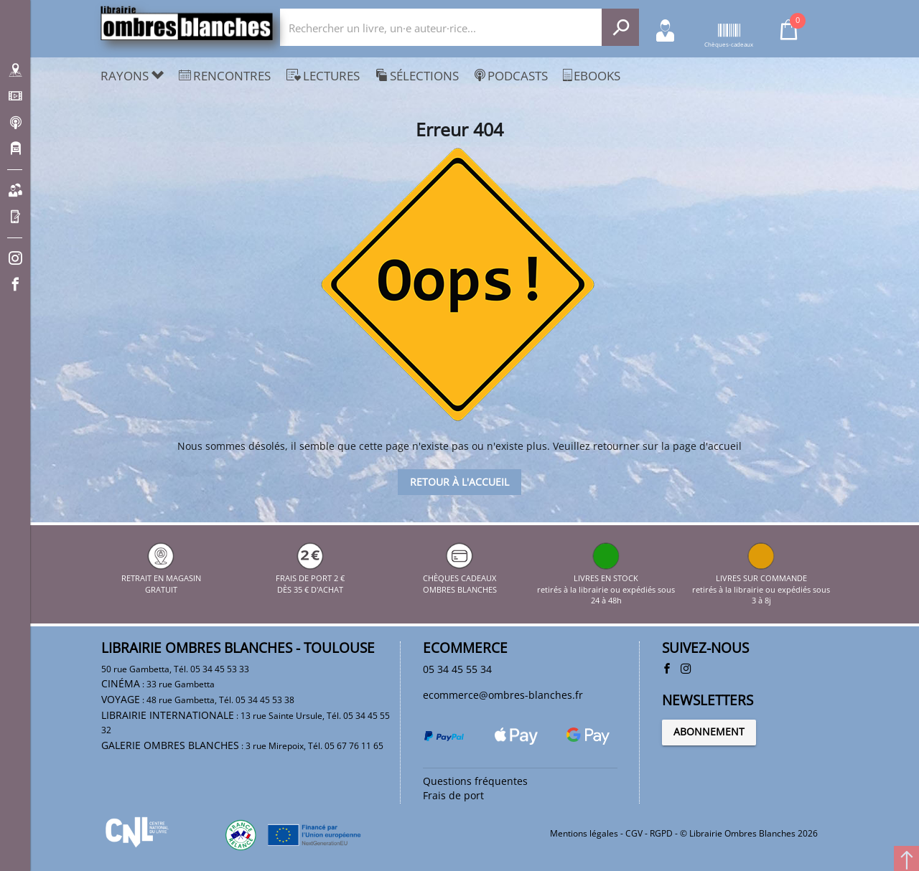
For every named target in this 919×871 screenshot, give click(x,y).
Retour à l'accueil (459, 482)
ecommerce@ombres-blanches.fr (505, 695)
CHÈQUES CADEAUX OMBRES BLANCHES (460, 577)
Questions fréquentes (476, 780)
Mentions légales (584, 833)
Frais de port (454, 795)
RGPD (661, 833)
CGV (634, 833)
